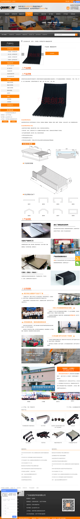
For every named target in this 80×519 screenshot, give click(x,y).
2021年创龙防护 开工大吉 (26, 463)
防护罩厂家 (31, 34)
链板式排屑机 (10, 82)
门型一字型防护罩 (31, 407)
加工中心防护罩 (10, 65)
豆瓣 (37, 487)
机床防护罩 (11, 34)
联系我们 (73, 1)
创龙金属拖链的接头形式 (26, 477)
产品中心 (29, 14)
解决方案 (44, 14)
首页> (32, 41)
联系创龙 (73, 14)
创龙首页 (7, 14)
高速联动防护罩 (10, 73)
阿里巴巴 (25, 487)
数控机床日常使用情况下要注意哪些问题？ (30, 465)
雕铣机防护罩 (49, 41)
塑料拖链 (9, 99)
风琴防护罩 (14, 14)
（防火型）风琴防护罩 (12, 54)
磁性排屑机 (9, 90)
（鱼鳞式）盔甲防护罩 (12, 59)
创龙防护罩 (44, 34)
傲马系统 (63, 518)
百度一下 (13, 487)
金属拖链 (9, 101)
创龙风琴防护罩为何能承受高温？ (59, 458)
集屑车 (8, 93)
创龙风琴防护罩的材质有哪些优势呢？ (60, 461)
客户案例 (51, 14)
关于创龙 (66, 14)
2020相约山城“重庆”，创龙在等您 (28, 471)
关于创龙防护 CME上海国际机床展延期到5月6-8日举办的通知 (34, 460)
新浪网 (7, 487)
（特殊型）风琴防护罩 (12, 57)
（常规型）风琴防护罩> (39, 41)
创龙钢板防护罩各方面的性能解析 (59, 455)
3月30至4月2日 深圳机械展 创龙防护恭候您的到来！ (32, 457)
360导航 (19, 487)
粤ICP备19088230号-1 (24, 518)
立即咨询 (5, 121)
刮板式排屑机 (10, 87)
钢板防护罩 (21, 14)
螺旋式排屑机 (10, 85)
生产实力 (36, 14)
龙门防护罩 (9, 68)
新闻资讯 (58, 14)
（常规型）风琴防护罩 (12, 51)
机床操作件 (10, 105)
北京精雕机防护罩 (76, 407)
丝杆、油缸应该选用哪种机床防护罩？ (29, 474)
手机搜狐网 (31, 487)
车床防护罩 (9, 71)
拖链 (8, 96)
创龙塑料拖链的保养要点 (26, 479)
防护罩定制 (38, 34)
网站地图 (67, 1)
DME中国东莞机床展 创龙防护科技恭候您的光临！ (31, 468)
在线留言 (13, 121)
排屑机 (9, 79)
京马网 (58, 518)
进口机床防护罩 (10, 76)
